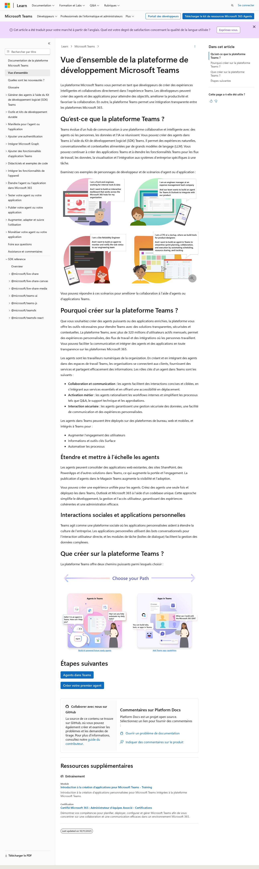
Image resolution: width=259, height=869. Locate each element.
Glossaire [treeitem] (13, 87)
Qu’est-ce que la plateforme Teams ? (228, 55)
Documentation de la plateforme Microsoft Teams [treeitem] (28, 62)
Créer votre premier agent (82, 685)
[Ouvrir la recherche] (232, 5)
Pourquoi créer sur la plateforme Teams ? (230, 64)
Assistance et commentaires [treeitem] (25, 251)
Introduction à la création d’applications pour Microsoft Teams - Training (106, 787)
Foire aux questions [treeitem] (20, 244)
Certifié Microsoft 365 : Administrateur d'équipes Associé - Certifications (106, 808)
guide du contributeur (83, 741)
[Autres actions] (194, 46)
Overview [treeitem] (17, 266)
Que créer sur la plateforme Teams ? (227, 73)
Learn (64, 46)
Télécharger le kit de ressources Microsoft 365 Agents (218, 16)
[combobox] (27, 52)
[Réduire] (49, 43)
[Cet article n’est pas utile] (215, 101)
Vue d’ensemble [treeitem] (18, 73)
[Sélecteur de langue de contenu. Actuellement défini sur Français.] (14, 862)
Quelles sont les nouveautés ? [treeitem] (26, 80)
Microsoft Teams (85, 46)
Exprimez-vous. (228, 30)
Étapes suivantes (221, 81)
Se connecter (246, 5)
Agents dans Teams (77, 675)
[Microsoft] (7, 5)
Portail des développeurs (163, 16)
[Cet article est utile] (211, 101)
